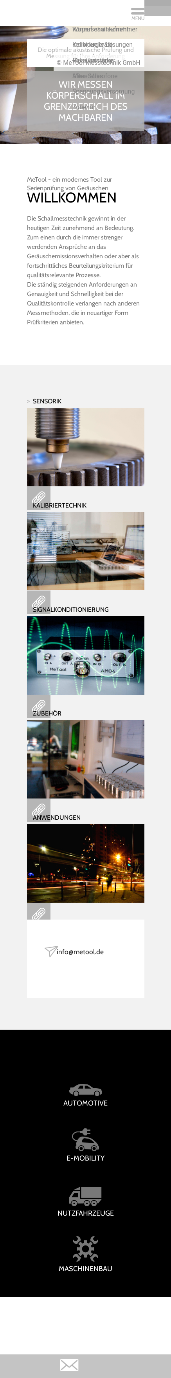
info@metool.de (84, 962)
